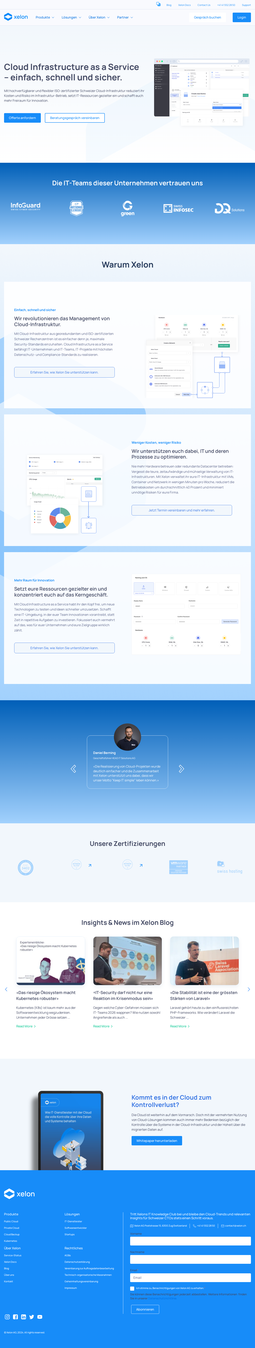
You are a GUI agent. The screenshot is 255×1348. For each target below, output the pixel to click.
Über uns (9, 1275)
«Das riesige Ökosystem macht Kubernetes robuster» (46, 995)
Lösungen (69, 17)
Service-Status (12, 1255)
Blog (169, 5)
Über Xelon (97, 17)
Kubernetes (10, 1241)
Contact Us (204, 5)
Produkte (43, 17)
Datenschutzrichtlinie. (162, 1298)
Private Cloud (11, 1228)
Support (246, 5)
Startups (70, 1234)
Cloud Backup (11, 1234)
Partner (123, 17)
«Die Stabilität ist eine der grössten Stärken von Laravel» (203, 995)
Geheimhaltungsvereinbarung (81, 1281)
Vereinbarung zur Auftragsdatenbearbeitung (89, 1268)
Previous (6, 989)
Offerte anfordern (22, 118)
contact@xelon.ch (235, 1225)
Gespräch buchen (207, 17)
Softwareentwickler (76, 1228)
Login (242, 17)
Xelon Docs (184, 5)
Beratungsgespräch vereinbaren (74, 118)
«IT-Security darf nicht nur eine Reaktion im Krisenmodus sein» (123, 995)
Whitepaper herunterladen (156, 1140)
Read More (24, 1026)
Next (249, 989)
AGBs (68, 1255)
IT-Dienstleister (73, 1221)
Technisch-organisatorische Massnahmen (88, 1275)
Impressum (71, 1288)
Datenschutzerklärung (77, 1262)
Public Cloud (11, 1221)
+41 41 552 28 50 (226, 5)
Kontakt (8, 1281)
